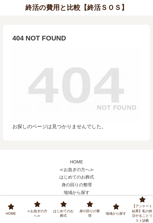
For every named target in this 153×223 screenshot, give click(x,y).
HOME (76, 161)
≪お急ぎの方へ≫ (76, 169)
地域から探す (77, 192)
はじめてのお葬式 (76, 177)
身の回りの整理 (77, 184)
